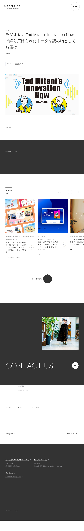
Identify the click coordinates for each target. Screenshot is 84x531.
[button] (76, 192)
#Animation (9, 258)
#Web (7, 54)
